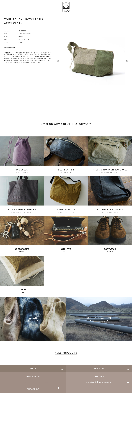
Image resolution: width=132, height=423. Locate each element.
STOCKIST (99, 375)
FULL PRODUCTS (66, 359)
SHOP (33, 375)
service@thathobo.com (99, 388)
